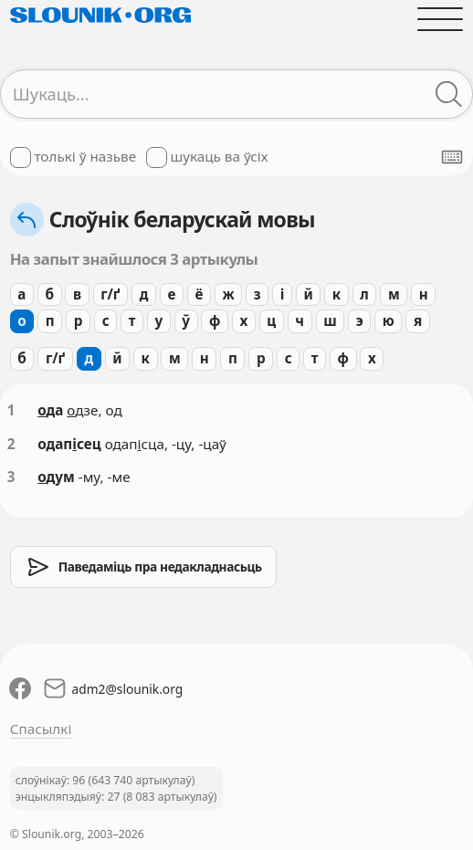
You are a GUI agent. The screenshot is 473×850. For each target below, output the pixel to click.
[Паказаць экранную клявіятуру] (452, 157)
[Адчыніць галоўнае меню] (440, 18)
